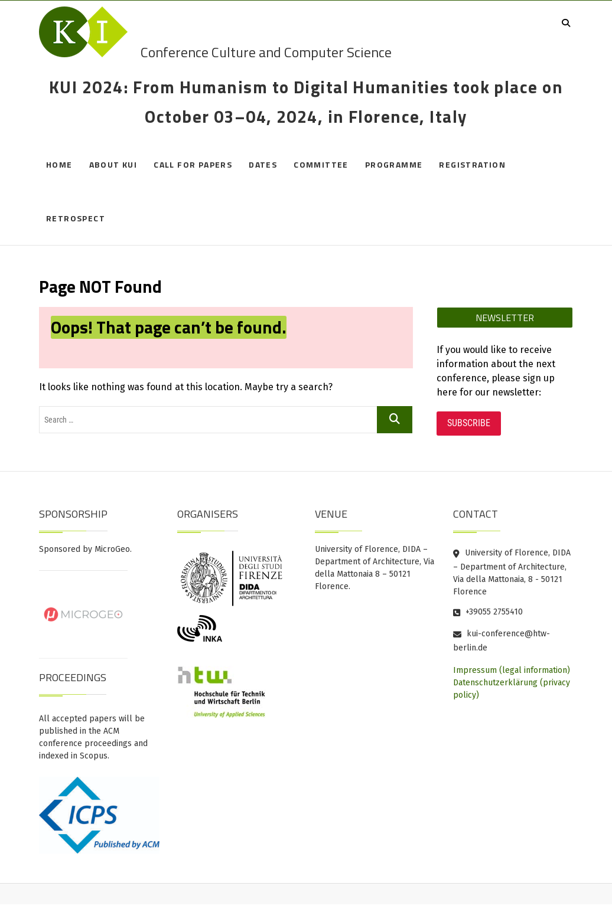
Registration (472, 164)
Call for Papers (193, 164)
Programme (394, 164)
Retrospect (75, 218)
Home (59, 164)
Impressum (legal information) (511, 670)
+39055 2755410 (488, 612)
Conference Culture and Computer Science (266, 52)
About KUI (113, 164)
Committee (321, 164)
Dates (263, 164)
